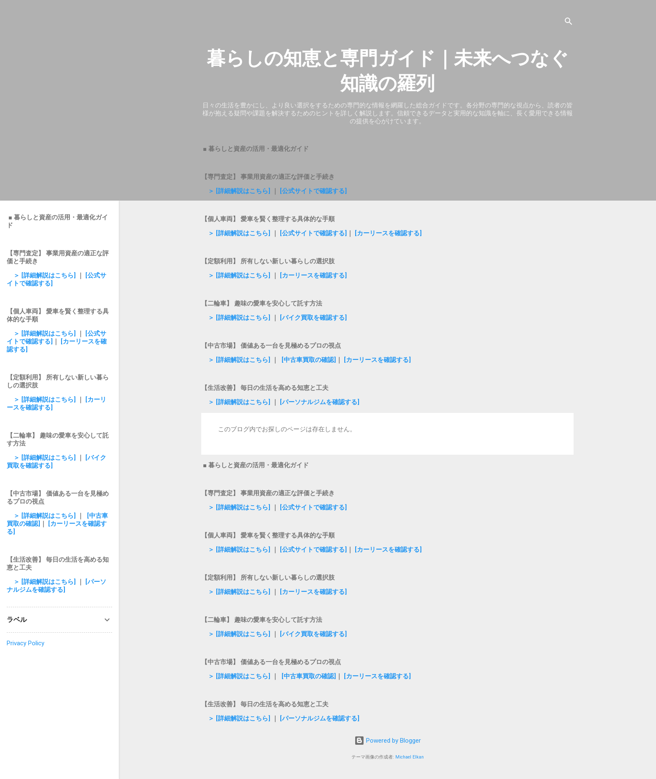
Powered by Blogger (387, 740)
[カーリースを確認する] (388, 233)
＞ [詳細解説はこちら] (240, 191)
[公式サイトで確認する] (313, 191)
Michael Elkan (409, 757)
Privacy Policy (25, 643)
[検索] (569, 23)
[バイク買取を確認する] (313, 317)
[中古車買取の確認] (309, 360)
